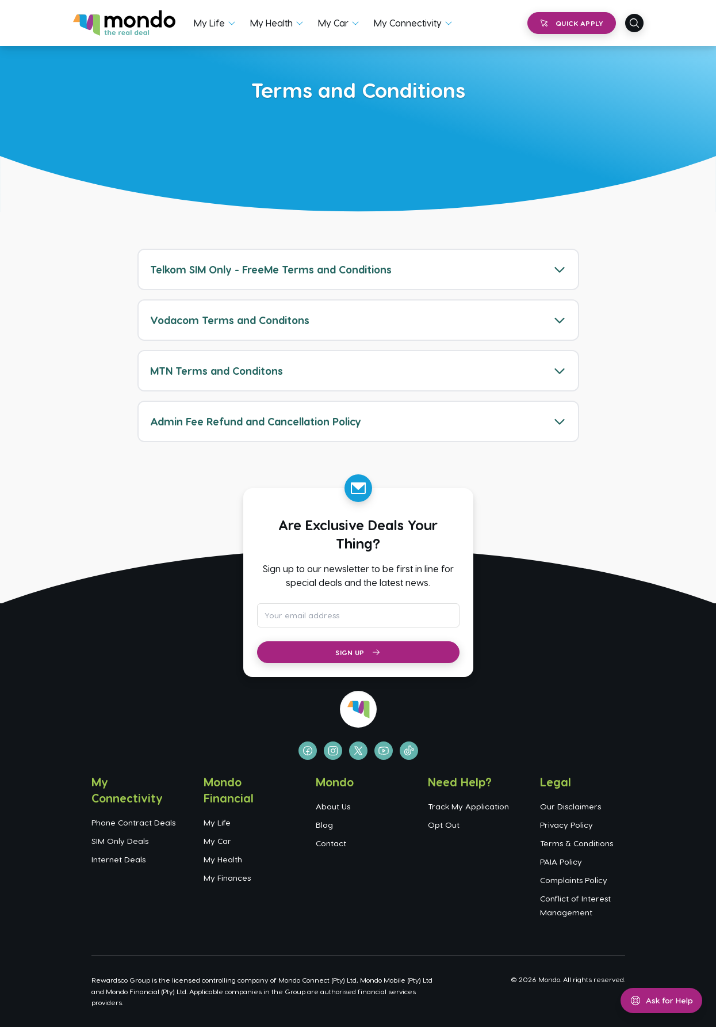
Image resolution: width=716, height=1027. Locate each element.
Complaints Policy (573, 880)
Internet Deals (118, 859)
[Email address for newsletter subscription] (358, 615)
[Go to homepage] (124, 23)
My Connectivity (408, 22)
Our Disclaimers (570, 806)
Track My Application (468, 806)
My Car (333, 22)
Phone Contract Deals (133, 822)
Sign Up (357, 652)
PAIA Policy (561, 861)
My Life (209, 22)
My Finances (227, 878)
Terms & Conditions (576, 843)
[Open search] (634, 23)
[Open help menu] (661, 1000)
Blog (324, 825)
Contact (331, 843)
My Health (271, 22)
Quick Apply (571, 23)
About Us (333, 806)
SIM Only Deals (119, 841)
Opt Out (444, 825)
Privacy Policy (566, 825)
